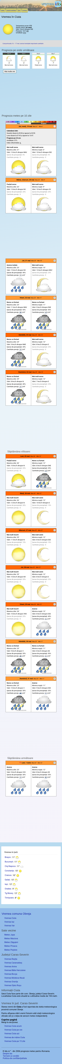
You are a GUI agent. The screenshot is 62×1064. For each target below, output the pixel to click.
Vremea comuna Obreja (16, 913)
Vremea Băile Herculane (14, 970)
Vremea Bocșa (10, 974)
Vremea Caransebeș (13, 963)
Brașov (8, 857)
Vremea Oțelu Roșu (12, 985)
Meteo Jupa (9, 935)
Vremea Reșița (10, 959)
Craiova (8, 875)
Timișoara (9, 898)
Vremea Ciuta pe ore (13, 1030)
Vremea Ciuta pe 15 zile (14, 1041)
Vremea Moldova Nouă (14, 978)
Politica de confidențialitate (15, 1058)
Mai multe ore (9, 71)
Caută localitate (11, 10)
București (9, 862)
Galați (7, 880)
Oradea (8, 889)
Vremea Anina (10, 966)
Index (2, 10)
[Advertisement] (31, 235)
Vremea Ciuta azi (11, 1033)
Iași (6, 884)
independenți (41, 1016)
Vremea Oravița (11, 981)
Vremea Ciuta (10, 918)
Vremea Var (9, 925)
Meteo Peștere (10, 950)
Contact (24, 10)
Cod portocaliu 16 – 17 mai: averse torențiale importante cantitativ (23, 43)
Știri (19, 10)
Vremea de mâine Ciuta (14, 1037)
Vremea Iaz (9, 922)
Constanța (9, 871)
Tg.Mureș (9, 893)
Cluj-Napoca (10, 866)
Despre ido (7, 1053)
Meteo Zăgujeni (11, 942)
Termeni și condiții (11, 1056)
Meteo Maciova (11, 938)
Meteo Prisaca (10, 946)
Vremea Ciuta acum (13, 1026)
